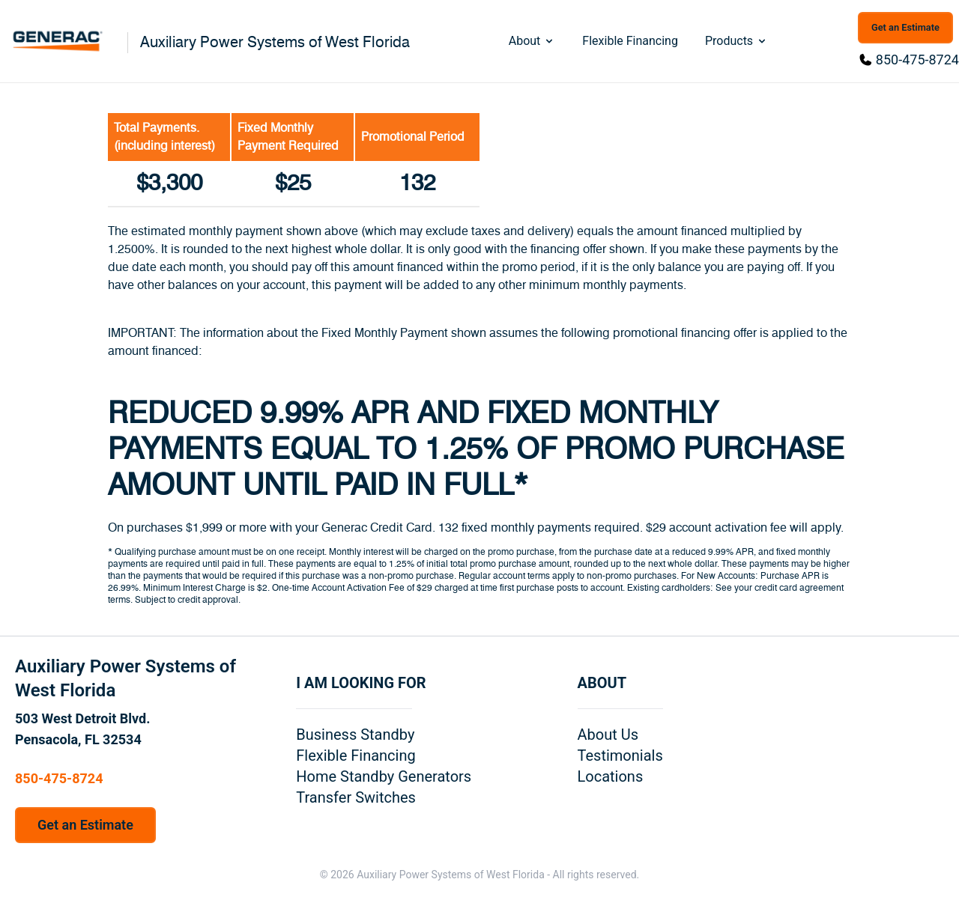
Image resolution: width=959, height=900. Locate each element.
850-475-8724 (917, 59)
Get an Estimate (905, 27)
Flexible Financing (630, 41)
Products (736, 41)
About (532, 41)
